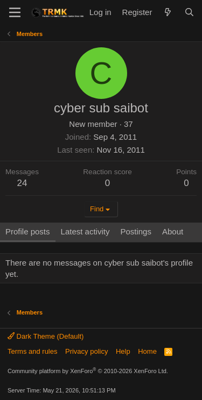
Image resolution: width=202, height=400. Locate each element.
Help (123, 351)
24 (22, 183)
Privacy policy (86, 351)
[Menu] (14, 12)
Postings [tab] (135, 231)
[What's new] (167, 12)
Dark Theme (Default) (45, 336)
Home (147, 351)
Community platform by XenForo (88, 371)
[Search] (189, 12)
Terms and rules (32, 351)
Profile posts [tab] (27, 231)
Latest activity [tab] (85, 231)
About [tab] (172, 231)
